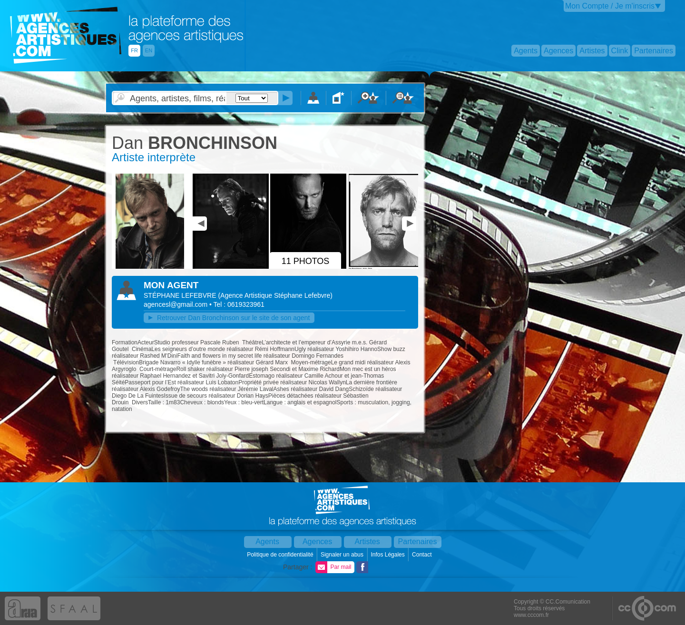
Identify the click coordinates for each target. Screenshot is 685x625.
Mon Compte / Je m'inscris (610, 6)
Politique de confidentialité (281, 554)
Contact (422, 554)
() (275, 295)
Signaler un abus (343, 554)
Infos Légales (388, 554)
